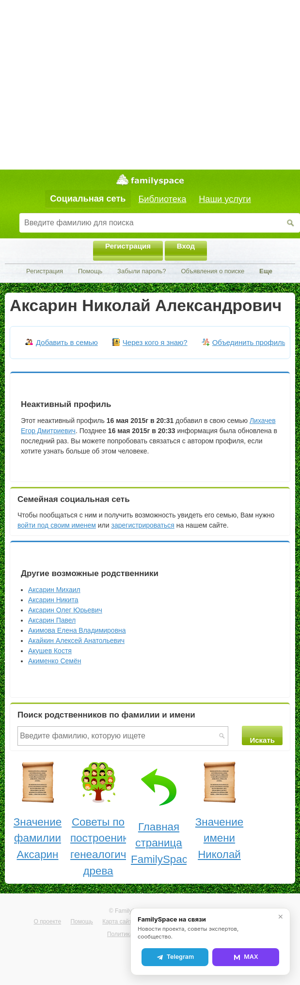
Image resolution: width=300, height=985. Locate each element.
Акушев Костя (50, 651)
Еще (265, 271)
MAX (245, 957)
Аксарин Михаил (54, 590)
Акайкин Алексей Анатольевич (76, 640)
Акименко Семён (54, 661)
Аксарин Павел (52, 620)
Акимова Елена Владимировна (77, 630)
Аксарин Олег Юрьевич (65, 610)
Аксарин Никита (53, 600)
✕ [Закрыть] (281, 917)
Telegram (175, 957)
